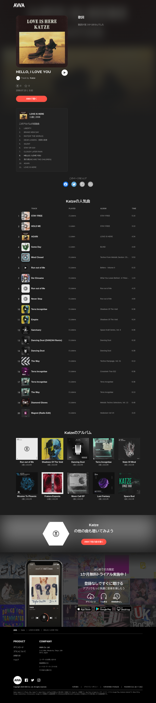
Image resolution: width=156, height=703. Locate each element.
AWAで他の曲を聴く (93, 542)
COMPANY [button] (45, 641)
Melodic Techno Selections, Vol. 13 (114, 403)
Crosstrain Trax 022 (108, 371)
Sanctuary (36, 330)
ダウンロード (18, 647)
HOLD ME (36, 226)
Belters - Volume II (107, 268)
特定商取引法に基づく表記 (133, 687)
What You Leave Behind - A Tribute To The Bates (119, 278)
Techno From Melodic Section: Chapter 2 (116, 257)
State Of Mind (129, 462)
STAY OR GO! (29, 148)
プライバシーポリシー (91, 687)
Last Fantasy (103, 496)
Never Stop (36, 299)
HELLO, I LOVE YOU (50, 630)
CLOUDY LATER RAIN (33, 152)
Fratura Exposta (52, 496)
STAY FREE (37, 216)
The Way (35, 361)
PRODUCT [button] (19, 641)
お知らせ (17, 656)
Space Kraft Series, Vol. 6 (110, 330)
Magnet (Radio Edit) (41, 413)
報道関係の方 (44, 663)
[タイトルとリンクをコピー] (82, 184)
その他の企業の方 (45, 670)
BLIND (103, 247)
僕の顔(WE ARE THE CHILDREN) (37, 159)
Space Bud (129, 496)
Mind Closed (37, 257)
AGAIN (27, 163)
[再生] (65, 73)
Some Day (36, 247)
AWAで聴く (31, 99)
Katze (32, 78)
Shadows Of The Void (109, 309)
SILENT (27, 144)
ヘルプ (16, 660)
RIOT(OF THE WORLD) (33, 136)
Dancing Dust (105, 340)
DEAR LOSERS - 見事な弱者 (35, 140)
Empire (34, 319)
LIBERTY (27, 128)
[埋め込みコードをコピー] (90, 184)
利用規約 (75, 687)
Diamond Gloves (39, 403)
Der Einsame (37, 278)
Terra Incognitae (39, 309)
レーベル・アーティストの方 (48, 667)
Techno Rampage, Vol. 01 (110, 361)
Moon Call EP (78, 496)
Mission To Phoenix (26, 496)
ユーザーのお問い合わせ (47, 660)
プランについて (19, 651)
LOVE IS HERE (37, 114)
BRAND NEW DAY (31, 132)
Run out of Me (38, 268)
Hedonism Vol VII (107, 413)
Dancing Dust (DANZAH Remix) (46, 340)
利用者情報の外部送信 (111, 687)
